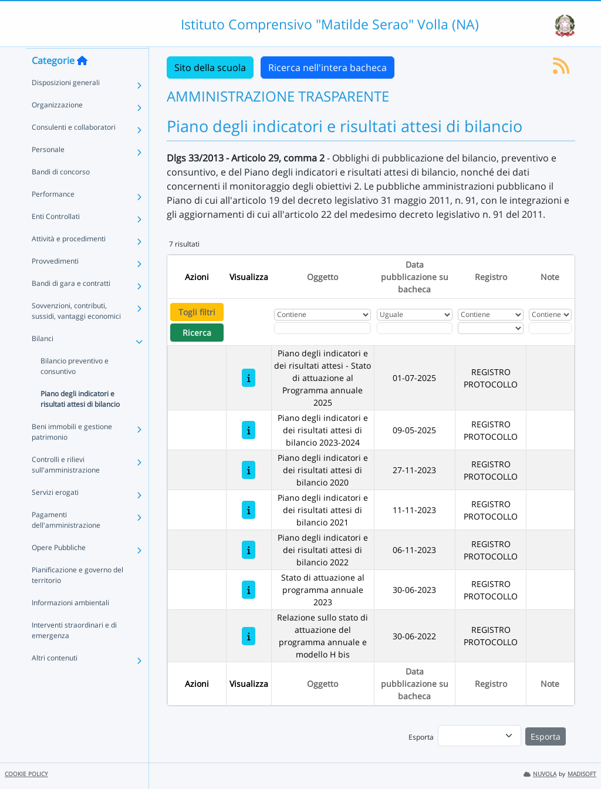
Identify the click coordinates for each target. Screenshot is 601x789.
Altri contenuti (54, 680)
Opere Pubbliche (59, 570)
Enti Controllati (56, 239)
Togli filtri (196, 312)
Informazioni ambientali (70, 625)
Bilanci (42, 361)
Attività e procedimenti (69, 261)
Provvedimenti (55, 283)
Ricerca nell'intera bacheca (327, 67)
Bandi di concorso (61, 194)
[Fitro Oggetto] (322, 328)
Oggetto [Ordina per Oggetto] (322, 276)
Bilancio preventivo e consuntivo (74, 388)
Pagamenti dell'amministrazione (66, 542)
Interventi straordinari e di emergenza (74, 652)
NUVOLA (540, 774)
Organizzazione (57, 127)
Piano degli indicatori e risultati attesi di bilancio (80, 421)
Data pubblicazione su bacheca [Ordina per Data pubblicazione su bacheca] (414, 277)
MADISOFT (582, 774)
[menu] (479, 735)
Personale (48, 172)
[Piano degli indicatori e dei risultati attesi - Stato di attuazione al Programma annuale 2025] (248, 378)
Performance (53, 216)
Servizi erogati (55, 515)
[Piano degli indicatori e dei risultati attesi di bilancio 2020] (248, 470)
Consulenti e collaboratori (74, 149)
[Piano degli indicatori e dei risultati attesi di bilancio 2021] (248, 510)
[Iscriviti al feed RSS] (561, 69)
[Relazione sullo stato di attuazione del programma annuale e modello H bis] (248, 636)
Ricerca (197, 332)
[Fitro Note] (550, 328)
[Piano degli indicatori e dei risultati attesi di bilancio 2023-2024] (248, 430)
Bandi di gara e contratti (71, 306)
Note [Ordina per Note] (550, 276)
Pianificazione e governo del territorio (77, 597)
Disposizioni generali (66, 105)
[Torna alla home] (82, 82)
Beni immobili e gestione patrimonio (72, 454)
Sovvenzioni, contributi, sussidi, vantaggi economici (76, 333)
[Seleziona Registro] (490, 328)
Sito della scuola (210, 67)
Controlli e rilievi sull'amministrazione (66, 487)
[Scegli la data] (415, 328)
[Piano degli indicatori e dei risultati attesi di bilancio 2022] (248, 550)
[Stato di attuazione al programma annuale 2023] (248, 590)
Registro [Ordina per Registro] (491, 276)
